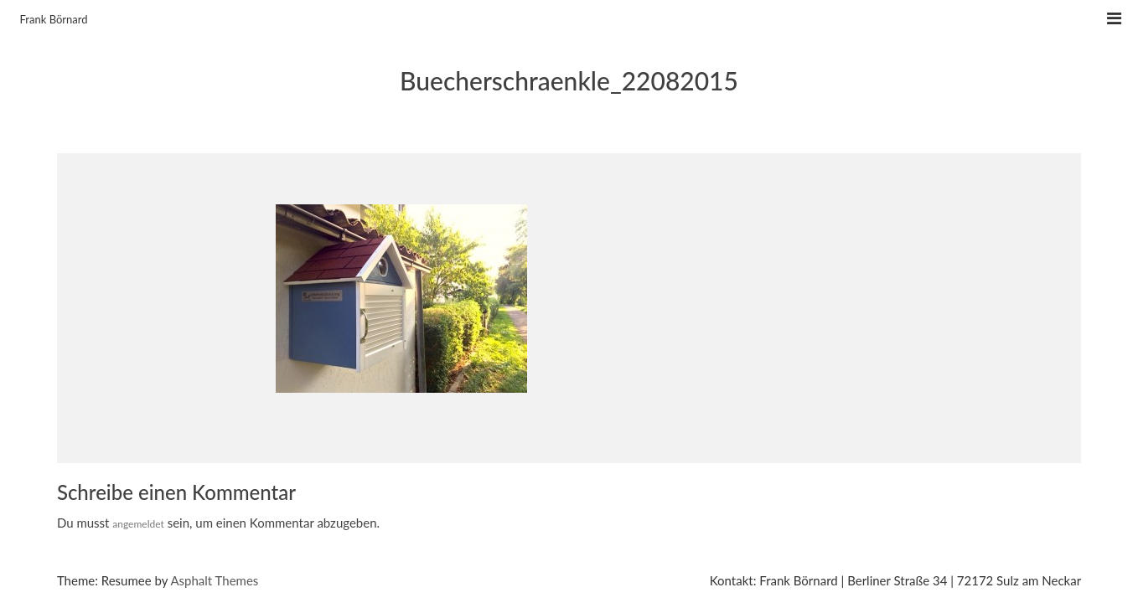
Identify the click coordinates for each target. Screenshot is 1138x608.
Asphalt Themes (214, 580)
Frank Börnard (54, 19)
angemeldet (138, 524)
